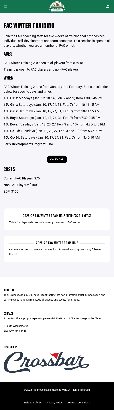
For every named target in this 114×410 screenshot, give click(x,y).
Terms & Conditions (79, 402)
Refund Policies (33, 402)
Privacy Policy (54, 402)
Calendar (57, 159)
